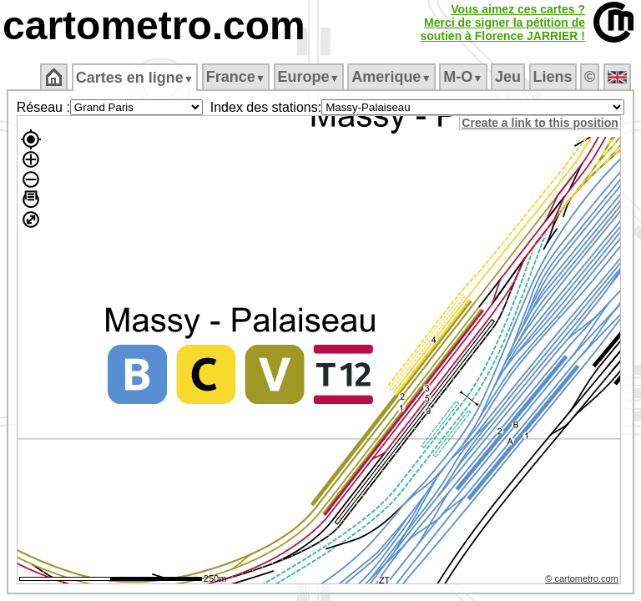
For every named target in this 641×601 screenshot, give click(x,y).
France (235, 76)
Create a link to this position (542, 122)
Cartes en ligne (135, 77)
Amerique (391, 76)
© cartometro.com (584, 581)
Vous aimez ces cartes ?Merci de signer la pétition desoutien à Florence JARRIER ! (502, 23)
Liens (553, 76)
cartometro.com (154, 25)
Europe (309, 76)
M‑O (462, 76)
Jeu (508, 76)
